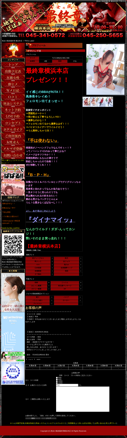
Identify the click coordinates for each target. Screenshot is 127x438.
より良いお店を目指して (85, 423)
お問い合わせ (100, 423)
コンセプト (51, 423)
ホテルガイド (61, 423)
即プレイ (113, 423)
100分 (57, 381)
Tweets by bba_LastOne (10, 228)
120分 (57, 383)
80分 (56, 379)
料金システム (41, 423)
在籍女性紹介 (30, 423)
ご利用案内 (71, 423)
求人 (107, 423)
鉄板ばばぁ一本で (8, 208)
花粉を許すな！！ (8, 203)
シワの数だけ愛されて (10, 216)
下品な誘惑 (6, 212)
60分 (56, 377)
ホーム (12, 423)
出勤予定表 (20, 423)
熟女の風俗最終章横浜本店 (61, 431)
